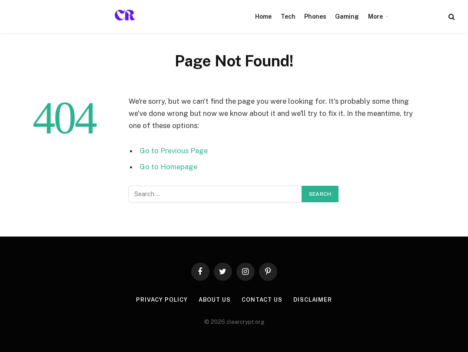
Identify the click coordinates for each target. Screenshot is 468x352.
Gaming (347, 16)
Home (263, 16)
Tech (288, 16)
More (375, 16)
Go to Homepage (168, 166)
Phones (315, 16)
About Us (215, 299)
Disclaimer (312, 299)
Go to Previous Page (173, 150)
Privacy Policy (162, 299)
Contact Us (262, 299)
